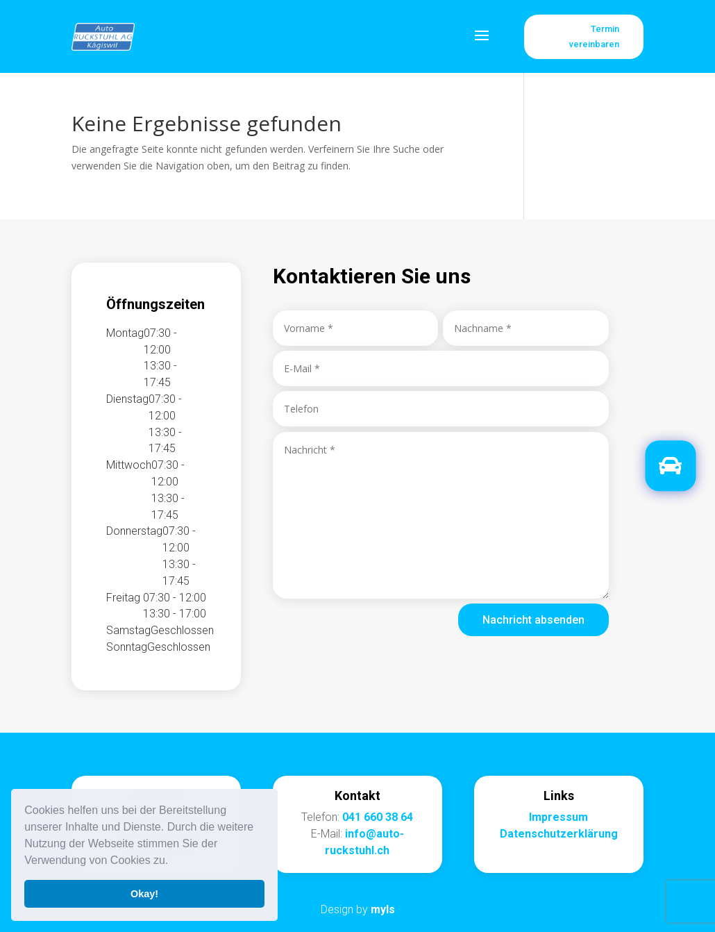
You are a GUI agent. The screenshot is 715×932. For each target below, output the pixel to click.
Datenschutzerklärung (559, 833)
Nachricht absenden (533, 619)
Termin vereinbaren (594, 36)
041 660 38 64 (377, 817)
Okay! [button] (144, 893)
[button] (173, 862)
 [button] (670, 466)
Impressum (558, 817)
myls (383, 909)
